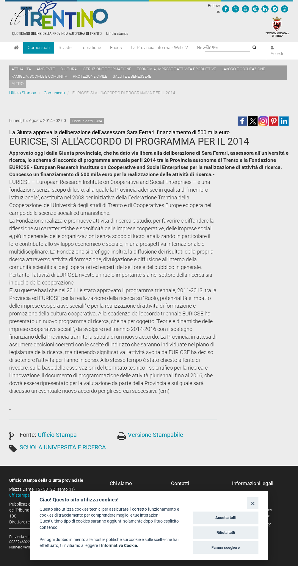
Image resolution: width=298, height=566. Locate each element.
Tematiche (91, 47)
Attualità (21, 69)
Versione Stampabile (155, 434)
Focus (116, 47)
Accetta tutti (225, 517)
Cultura (68, 69)
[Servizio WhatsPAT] (284, 8)
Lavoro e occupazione (243, 69)
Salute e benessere (132, 76)
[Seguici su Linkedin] (265, 8)
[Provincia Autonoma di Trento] (277, 26)
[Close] (252, 503)
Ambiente (46, 69)
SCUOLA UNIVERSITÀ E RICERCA (63, 447)
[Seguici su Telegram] (275, 8)
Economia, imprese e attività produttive (176, 69)
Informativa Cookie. (119, 545)
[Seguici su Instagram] (255, 8)
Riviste (65, 47)
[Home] (16, 48)
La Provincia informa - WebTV (159, 47)
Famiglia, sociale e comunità (39, 76)
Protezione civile (90, 76)
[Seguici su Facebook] (226, 8)
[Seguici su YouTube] (245, 8)
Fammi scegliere (225, 547)
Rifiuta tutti (226, 532)
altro (17, 83)
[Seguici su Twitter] (235, 8)
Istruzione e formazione (106, 69)
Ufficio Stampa (22, 92)
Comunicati (39, 47)
